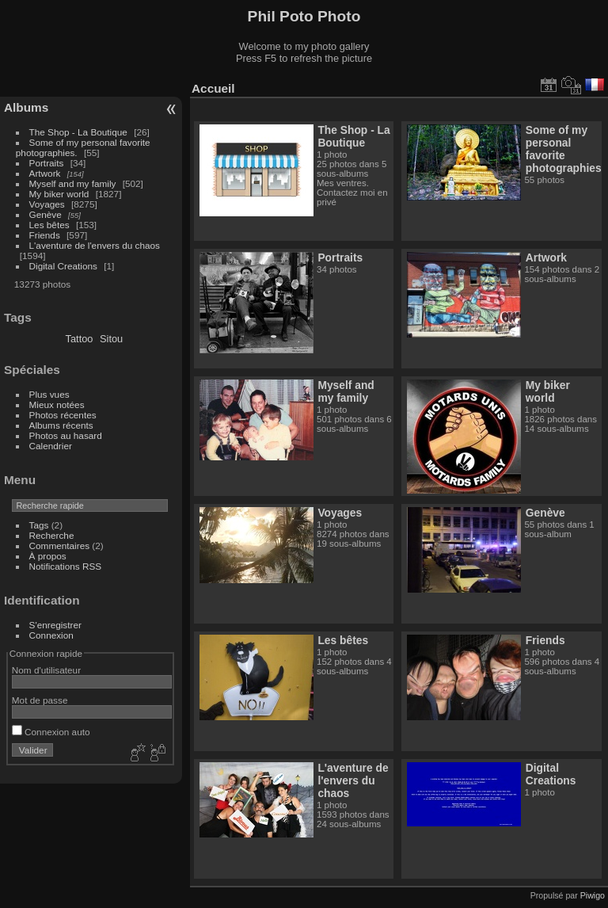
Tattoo (79, 339)
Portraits (46, 163)
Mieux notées (57, 404)
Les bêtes (49, 224)
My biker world (59, 194)
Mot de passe (40, 700)
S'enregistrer (55, 625)
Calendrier (50, 446)
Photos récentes (63, 415)
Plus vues (49, 394)
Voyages (47, 204)
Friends (44, 235)
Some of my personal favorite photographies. (565, 149)
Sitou (111, 339)
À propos (47, 556)
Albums (26, 107)
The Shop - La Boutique (78, 132)
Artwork (45, 173)
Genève (45, 214)
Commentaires (59, 545)
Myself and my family (72, 183)
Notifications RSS (65, 566)
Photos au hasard (65, 435)
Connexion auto (51, 732)
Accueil (213, 88)
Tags (39, 525)
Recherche (51, 535)
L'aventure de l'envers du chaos (94, 245)
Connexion (51, 635)
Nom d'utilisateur (46, 670)
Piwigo (592, 895)
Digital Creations (63, 266)
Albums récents (61, 425)
